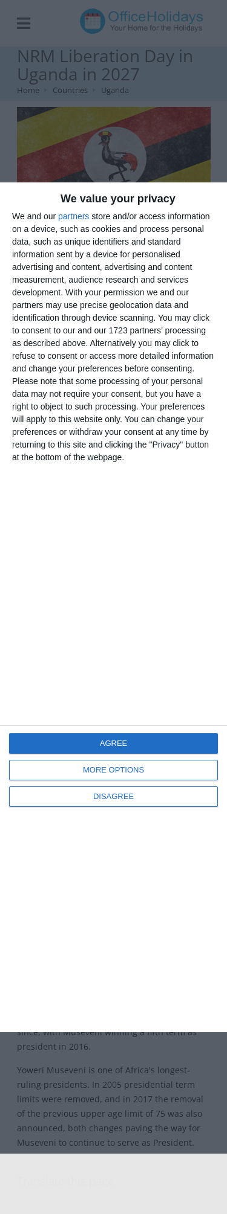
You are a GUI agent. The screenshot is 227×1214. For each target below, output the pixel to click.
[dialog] (113, 607)
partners (73, 216)
